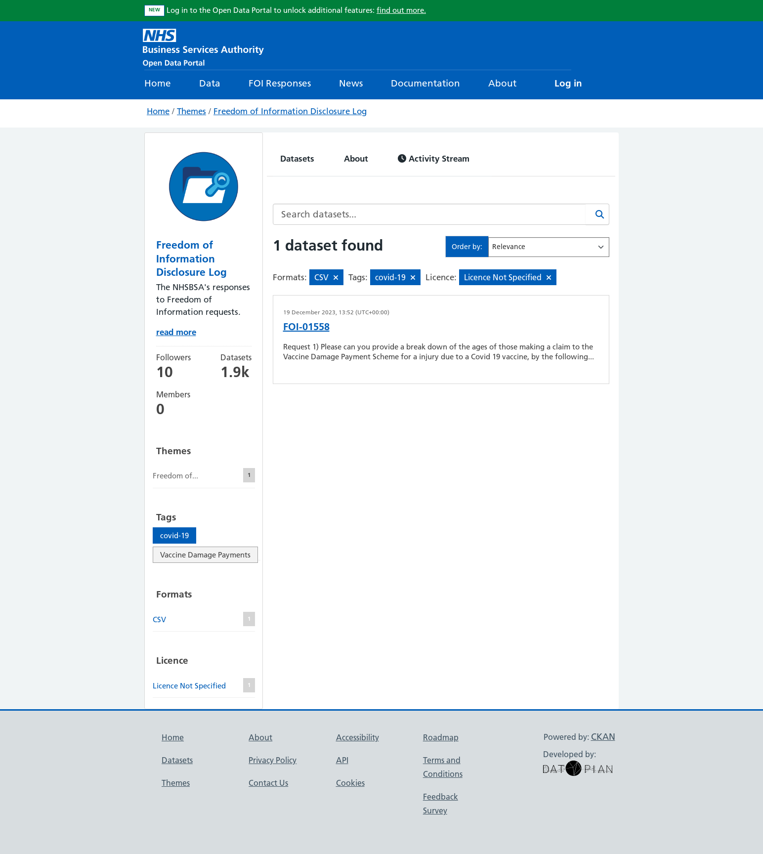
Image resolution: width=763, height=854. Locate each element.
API (342, 760)
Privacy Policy (273, 760)
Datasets (297, 158)
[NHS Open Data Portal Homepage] (203, 46)
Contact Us (268, 783)
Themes (191, 111)
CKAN (603, 736)
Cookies (350, 783)
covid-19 (174, 535)
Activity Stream (433, 158)
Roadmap (441, 737)
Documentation (425, 83)
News (351, 83)
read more (176, 332)
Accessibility (357, 737)
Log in (568, 83)
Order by (466, 246)
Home (157, 83)
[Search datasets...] (429, 214)
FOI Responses (280, 83)
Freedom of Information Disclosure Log (290, 111)
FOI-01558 (306, 327)
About (502, 83)
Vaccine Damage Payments (205, 554)
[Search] (597, 214)
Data (209, 83)
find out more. (401, 10)
